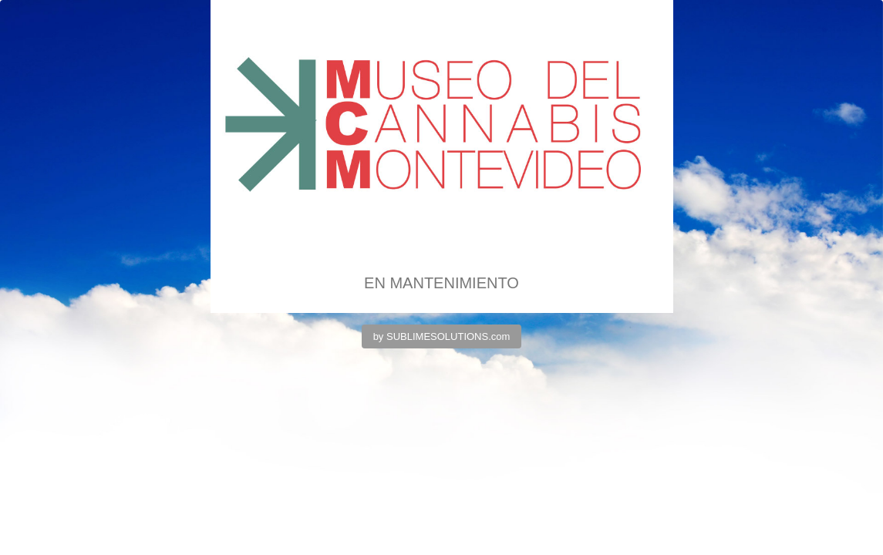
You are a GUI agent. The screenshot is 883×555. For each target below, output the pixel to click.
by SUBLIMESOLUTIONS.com (442, 336)
